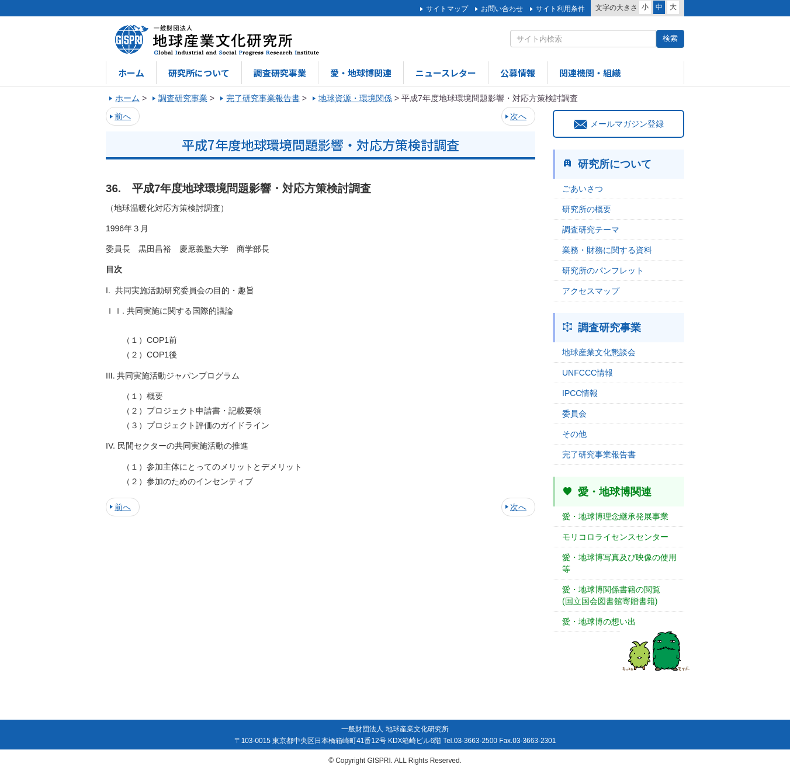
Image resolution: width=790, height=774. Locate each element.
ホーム (131, 73)
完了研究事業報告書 (599, 454)
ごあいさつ (582, 188)
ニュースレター (445, 73)
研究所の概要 (586, 209)
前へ (123, 116)
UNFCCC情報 (587, 372)
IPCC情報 (580, 393)
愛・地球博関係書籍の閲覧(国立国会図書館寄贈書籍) (611, 595)
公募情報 (517, 73)
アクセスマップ (590, 291)
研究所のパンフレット (603, 270)
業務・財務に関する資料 (607, 250)
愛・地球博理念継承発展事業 (615, 516)
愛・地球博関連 (360, 73)
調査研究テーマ (590, 229)
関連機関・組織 (590, 73)
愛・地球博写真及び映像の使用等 (619, 563)
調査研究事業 (280, 73)
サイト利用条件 (560, 9)
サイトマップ (447, 9)
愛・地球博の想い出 (599, 621)
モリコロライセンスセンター (615, 537)
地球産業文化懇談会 (599, 352)
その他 (574, 434)
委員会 (574, 413)
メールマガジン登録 (619, 124)
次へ (518, 116)
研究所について (199, 73)
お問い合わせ (502, 9)
